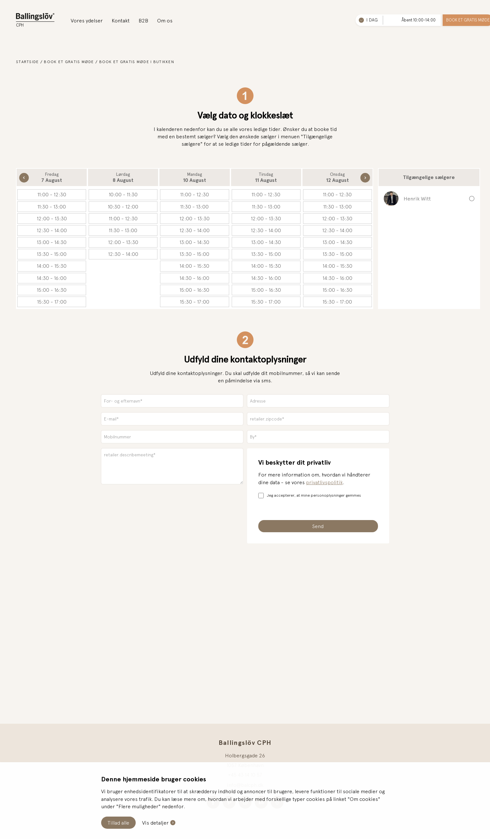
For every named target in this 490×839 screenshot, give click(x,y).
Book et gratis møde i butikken (136, 62)
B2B (143, 20)
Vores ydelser (87, 20)
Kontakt (121, 20)
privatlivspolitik (324, 482)
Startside (27, 62)
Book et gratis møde (69, 62)
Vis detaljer (155, 823)
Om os (165, 20)
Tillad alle (118, 823)
